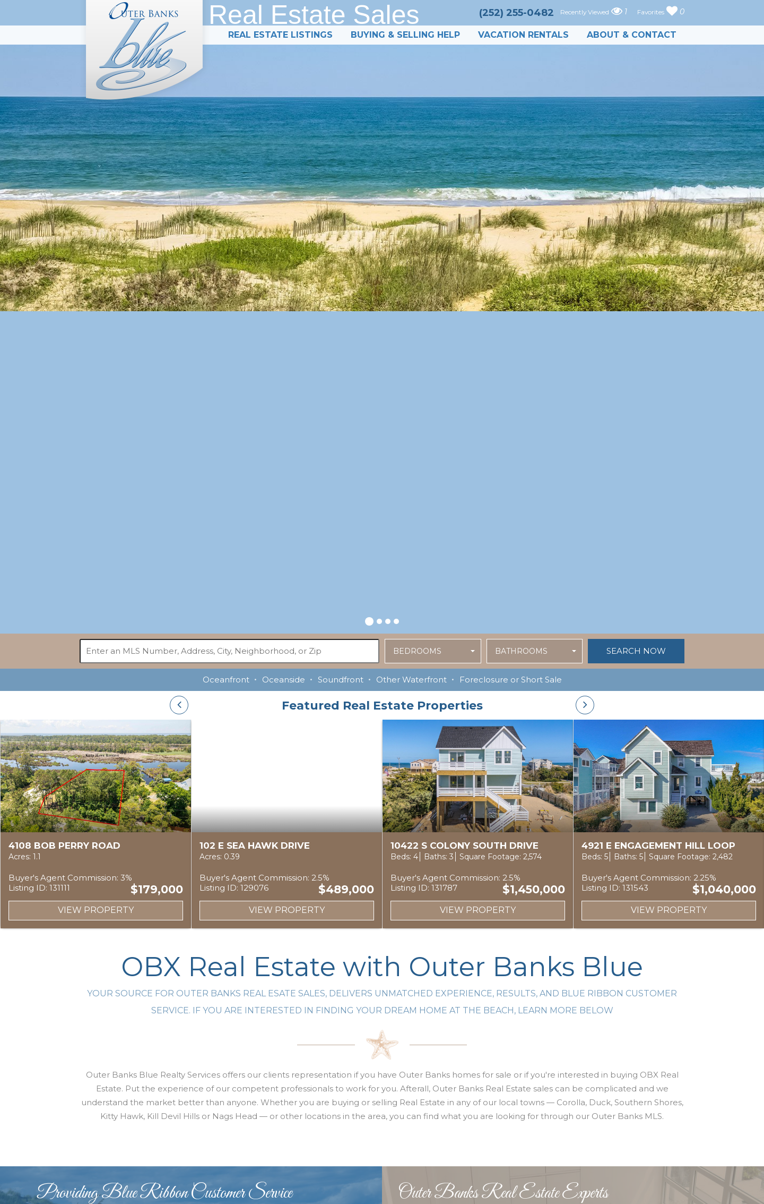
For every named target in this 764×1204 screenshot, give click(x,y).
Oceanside (283, 679)
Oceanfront (226, 679)
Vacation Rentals (523, 35)
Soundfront (340, 679)
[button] (369, 620)
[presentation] (179, 705)
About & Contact (631, 35)
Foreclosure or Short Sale (510, 679)
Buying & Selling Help (405, 35)
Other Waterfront (411, 679)
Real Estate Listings (280, 35)
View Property (96, 910)
